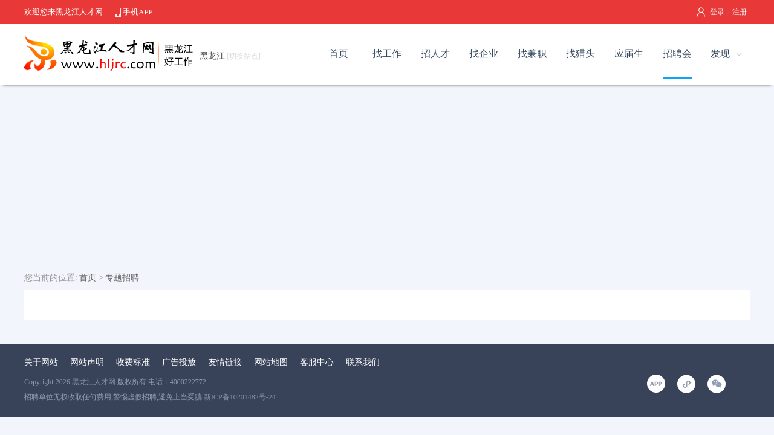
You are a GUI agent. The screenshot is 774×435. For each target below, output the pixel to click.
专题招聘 (122, 277)
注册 (739, 12)
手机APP (138, 11)
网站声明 (87, 362)
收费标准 (133, 362)
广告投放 (179, 362)
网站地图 (271, 362)
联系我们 (363, 362)
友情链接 (225, 362)
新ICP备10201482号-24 (240, 397)
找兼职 (532, 53)
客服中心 (317, 362)
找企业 (483, 53)
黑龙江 (230, 55)
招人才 (435, 53)
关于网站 (41, 362)
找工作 (387, 53)
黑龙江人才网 (93, 382)
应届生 (628, 53)
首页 (338, 53)
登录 (717, 12)
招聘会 (677, 53)
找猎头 (580, 53)
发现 (720, 53)
